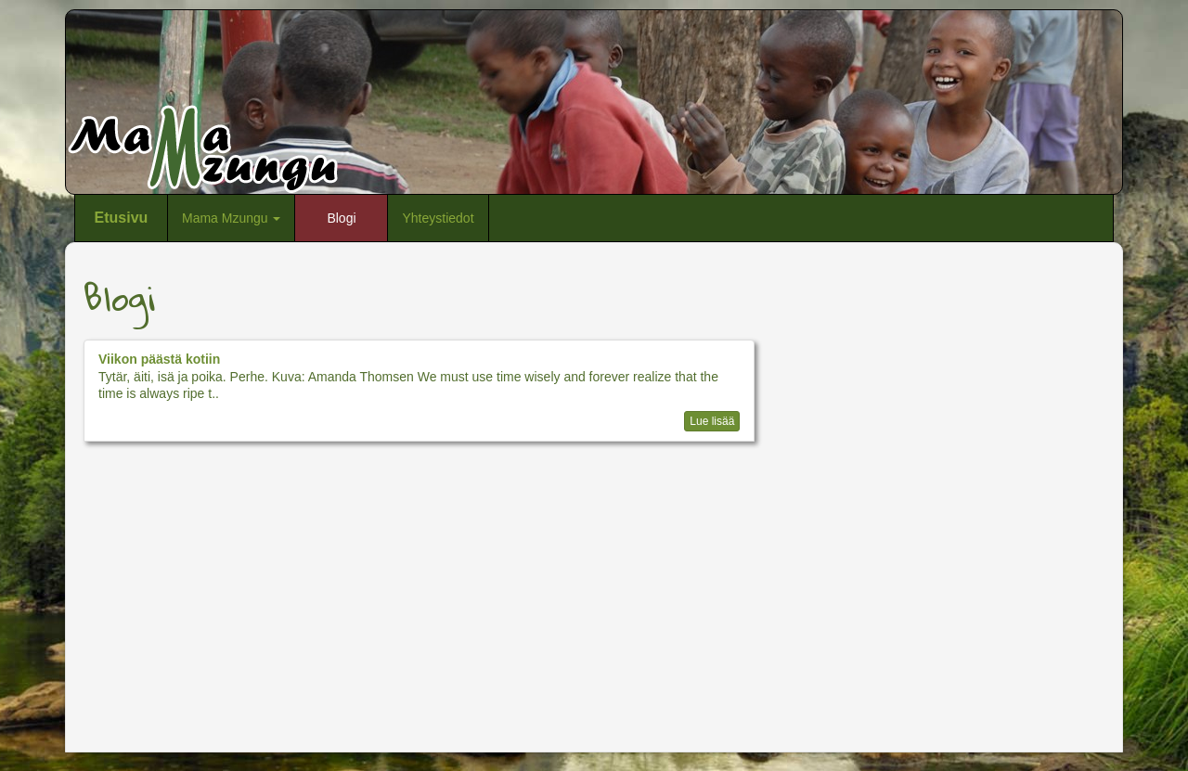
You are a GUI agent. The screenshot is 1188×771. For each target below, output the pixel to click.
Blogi (341, 218)
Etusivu (121, 217)
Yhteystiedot (437, 218)
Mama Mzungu (231, 218)
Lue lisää (712, 421)
